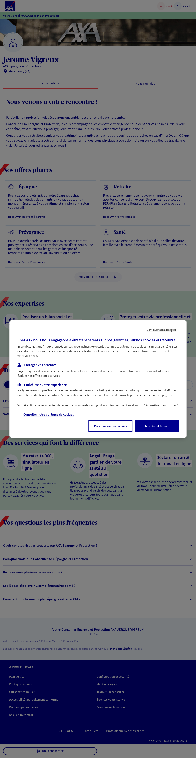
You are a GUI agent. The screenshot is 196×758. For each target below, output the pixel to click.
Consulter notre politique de (48, 414)
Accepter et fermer (157, 426)
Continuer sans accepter (161, 330)
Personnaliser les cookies (110, 426)
